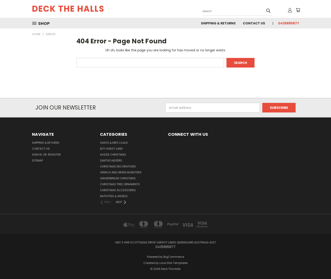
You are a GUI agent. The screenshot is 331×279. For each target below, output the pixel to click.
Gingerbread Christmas (118, 178)
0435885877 (288, 23)
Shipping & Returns (218, 23)
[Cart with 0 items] (298, 10)
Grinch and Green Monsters (121, 172)
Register (54, 154)
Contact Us (254, 23)
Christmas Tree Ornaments (120, 184)
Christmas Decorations (118, 166)
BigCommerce (173, 257)
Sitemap (37, 160)
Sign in (37, 154)
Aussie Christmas (113, 154)
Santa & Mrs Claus (114, 143)
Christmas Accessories (118, 190)
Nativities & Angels (114, 196)
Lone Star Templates (174, 263)
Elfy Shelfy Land (111, 149)
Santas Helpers (111, 160)
